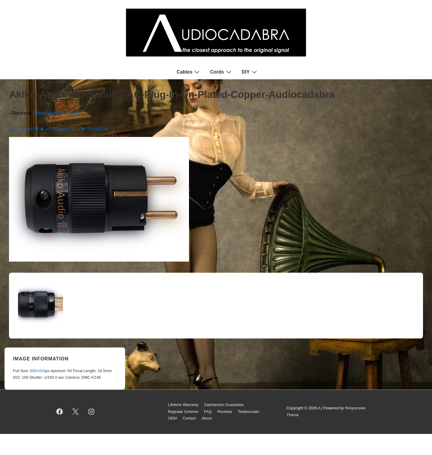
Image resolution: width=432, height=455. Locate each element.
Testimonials (248, 411)
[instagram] (91, 411)
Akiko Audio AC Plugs (56, 113)
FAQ (208, 411)
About (207, 418)
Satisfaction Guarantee (224, 404)
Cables (189, 72)
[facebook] (59, 411)
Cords (221, 72)
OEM (172, 418)
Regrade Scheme (183, 411)
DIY (250, 72)
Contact (189, 418)
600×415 (37, 371)
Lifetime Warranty (183, 404)
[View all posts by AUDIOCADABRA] (58, 129)
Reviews (224, 411)
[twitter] (75, 411)
